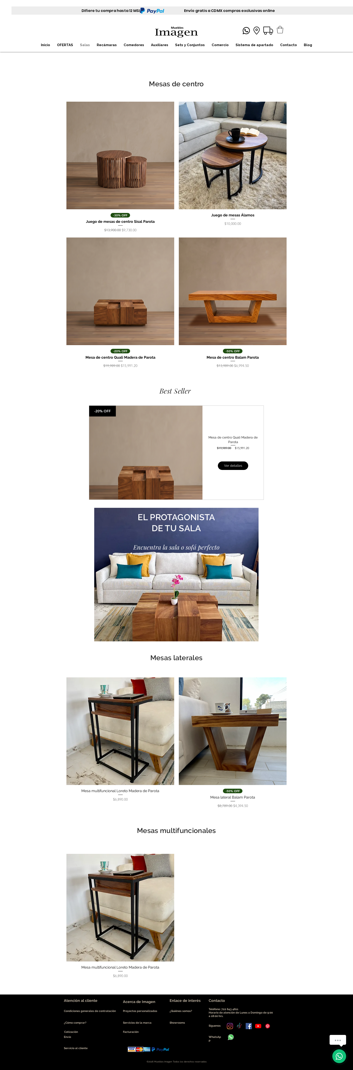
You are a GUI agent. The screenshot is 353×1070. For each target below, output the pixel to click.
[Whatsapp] (246, 30)
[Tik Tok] (239, 1026)
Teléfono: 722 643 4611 (224, 1009)
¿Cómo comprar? (75, 1022)
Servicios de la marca (137, 1022)
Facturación (131, 1032)
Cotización (71, 1032)
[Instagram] (230, 1026)
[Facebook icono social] (249, 1026)
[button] (280, 29)
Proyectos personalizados (140, 1011)
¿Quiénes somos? (181, 1011)
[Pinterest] (268, 1026)
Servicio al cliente (76, 1048)
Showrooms (177, 1022)
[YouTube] (258, 1026)
